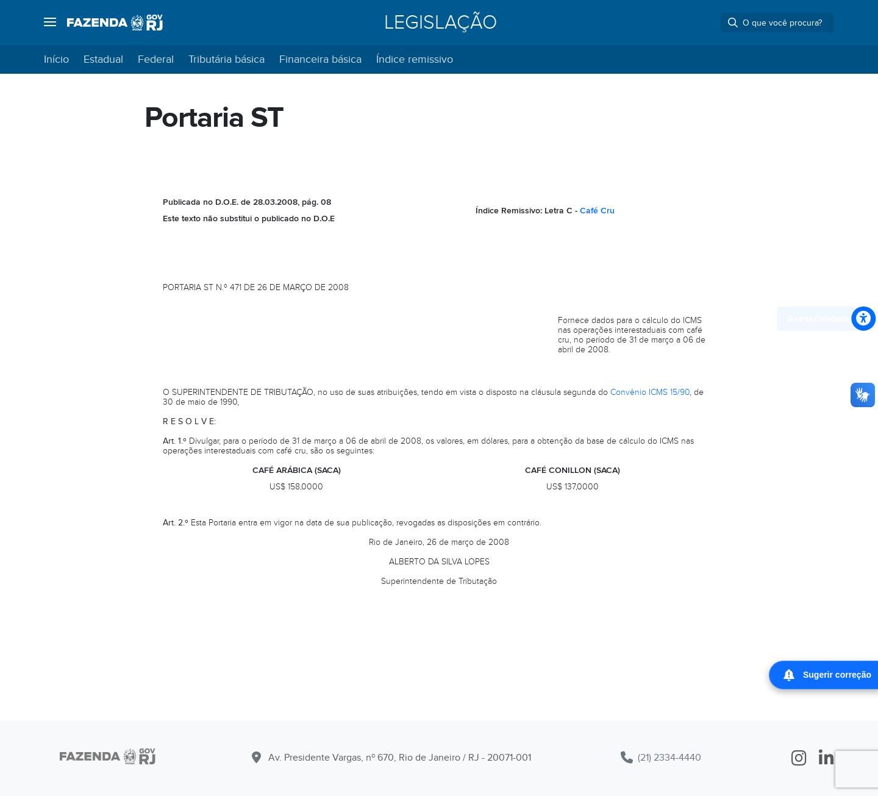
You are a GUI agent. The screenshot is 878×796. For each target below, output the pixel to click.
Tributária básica (226, 59)
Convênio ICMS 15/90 (650, 392)
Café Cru (597, 210)
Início (56, 59)
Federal (156, 59)
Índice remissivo (414, 59)
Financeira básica (320, 59)
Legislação (440, 22)
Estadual (103, 59)
